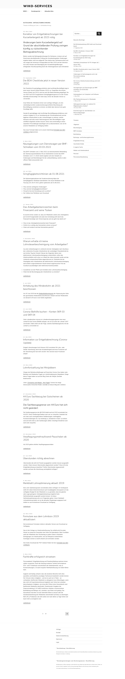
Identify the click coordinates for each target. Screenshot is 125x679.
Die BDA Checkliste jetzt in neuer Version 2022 (86, 69)
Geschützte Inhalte (79, 144)
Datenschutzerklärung (62, 636)
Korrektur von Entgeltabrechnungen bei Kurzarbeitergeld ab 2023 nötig (43, 36)
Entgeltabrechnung (79, 141)
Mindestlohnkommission (46, 294)
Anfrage (58, 629)
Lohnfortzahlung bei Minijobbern (39, 367)
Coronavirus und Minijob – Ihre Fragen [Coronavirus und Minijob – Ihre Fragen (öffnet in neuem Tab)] (39, 383)
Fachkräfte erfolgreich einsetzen (39, 556)
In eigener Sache (78, 147)
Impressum (59, 639)
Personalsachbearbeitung (81, 157)
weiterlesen (26, 71)
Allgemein (76, 124)
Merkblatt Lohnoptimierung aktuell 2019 (43, 483)
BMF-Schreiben (78, 131)
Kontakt (58, 632)
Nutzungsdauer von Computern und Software (86, 94)
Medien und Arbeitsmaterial (81, 150)
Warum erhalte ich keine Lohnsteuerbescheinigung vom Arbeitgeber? (45, 243)
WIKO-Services (37, 6)
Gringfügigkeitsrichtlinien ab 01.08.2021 (43, 173)
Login (57, 642)
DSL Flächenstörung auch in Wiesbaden (85, 99)
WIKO (25, 11)
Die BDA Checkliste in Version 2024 (83, 51)
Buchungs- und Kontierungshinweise (84, 137)
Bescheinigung (78, 128)
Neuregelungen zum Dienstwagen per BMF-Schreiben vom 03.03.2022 (45, 145)
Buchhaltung (77, 134)
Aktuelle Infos (49, 11)
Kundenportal (36, 11)
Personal (76, 153)
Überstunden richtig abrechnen (38, 458)
